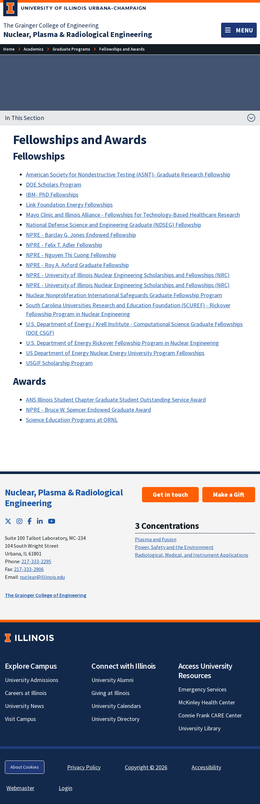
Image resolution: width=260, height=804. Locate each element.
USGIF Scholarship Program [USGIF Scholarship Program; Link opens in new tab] (59, 363)
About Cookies (24, 767)
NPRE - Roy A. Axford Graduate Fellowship (77, 265)
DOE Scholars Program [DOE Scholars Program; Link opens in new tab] (53, 184)
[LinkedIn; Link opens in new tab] (40, 521)
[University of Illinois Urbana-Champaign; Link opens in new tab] (74, 9)
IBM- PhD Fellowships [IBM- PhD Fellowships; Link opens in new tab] (52, 194)
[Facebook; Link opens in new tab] (30, 521)
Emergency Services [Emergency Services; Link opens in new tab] (202, 689)
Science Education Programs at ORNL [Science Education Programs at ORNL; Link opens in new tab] (72, 419)
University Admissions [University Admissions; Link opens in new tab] (31, 680)
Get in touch (170, 494)
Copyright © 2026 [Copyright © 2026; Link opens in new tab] (146, 767)
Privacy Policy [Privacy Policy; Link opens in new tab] (83, 767)
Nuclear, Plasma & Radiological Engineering (64, 497)
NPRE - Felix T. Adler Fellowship (64, 245)
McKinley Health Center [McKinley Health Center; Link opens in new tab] (206, 702)
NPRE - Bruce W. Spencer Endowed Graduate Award (88, 409)
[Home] (9, 49)
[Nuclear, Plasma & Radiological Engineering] (77, 34)
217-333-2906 (29, 569)
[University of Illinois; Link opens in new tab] (29, 638)
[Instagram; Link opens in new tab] (19, 521)
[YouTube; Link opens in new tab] (51, 521)
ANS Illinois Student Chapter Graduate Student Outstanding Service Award (116, 399)
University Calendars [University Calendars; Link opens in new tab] (116, 706)
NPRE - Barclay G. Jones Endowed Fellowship (81, 234)
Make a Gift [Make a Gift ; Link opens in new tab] (228, 494)
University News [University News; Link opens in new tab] (24, 706)
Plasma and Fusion (155, 539)
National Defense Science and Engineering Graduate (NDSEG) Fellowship (113, 224)
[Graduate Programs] (71, 49)
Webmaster (20, 788)
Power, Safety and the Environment (174, 547)
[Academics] (33, 49)
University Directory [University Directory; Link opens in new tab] (115, 719)
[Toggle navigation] (239, 30)
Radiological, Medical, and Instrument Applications (191, 555)
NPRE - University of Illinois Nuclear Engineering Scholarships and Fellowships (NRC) (128, 275)
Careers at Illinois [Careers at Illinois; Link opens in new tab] (26, 693)
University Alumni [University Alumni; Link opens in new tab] (112, 680)
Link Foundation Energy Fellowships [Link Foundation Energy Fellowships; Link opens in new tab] (69, 204)
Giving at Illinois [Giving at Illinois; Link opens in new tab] (110, 693)
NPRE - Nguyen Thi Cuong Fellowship (71, 255)
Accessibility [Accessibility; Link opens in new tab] (206, 767)
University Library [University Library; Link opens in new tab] (199, 728)
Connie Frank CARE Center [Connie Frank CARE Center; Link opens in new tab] (210, 715)
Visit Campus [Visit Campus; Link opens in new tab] (20, 719)
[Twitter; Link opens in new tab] (8, 521)
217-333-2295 (36, 561)
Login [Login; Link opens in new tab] (65, 788)
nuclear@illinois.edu (42, 577)
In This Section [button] (24, 118)
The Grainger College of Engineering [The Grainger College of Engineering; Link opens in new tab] (51, 25)
